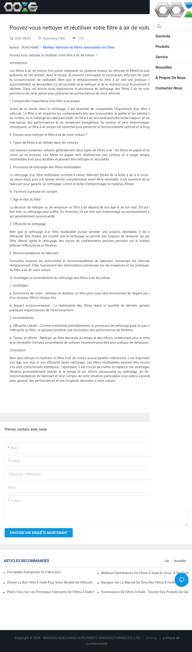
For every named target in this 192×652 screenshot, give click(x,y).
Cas (166, 561)
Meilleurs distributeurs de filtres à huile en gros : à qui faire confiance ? (145, 573)
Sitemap (151, 638)
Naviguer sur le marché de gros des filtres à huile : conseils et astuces (145, 582)
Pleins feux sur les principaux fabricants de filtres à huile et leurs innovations (50, 592)
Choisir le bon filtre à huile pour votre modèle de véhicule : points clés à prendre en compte (50, 582)
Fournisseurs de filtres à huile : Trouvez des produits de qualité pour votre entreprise (145, 592)
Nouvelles (180, 561)
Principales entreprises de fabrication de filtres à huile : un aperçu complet (33, 572)
